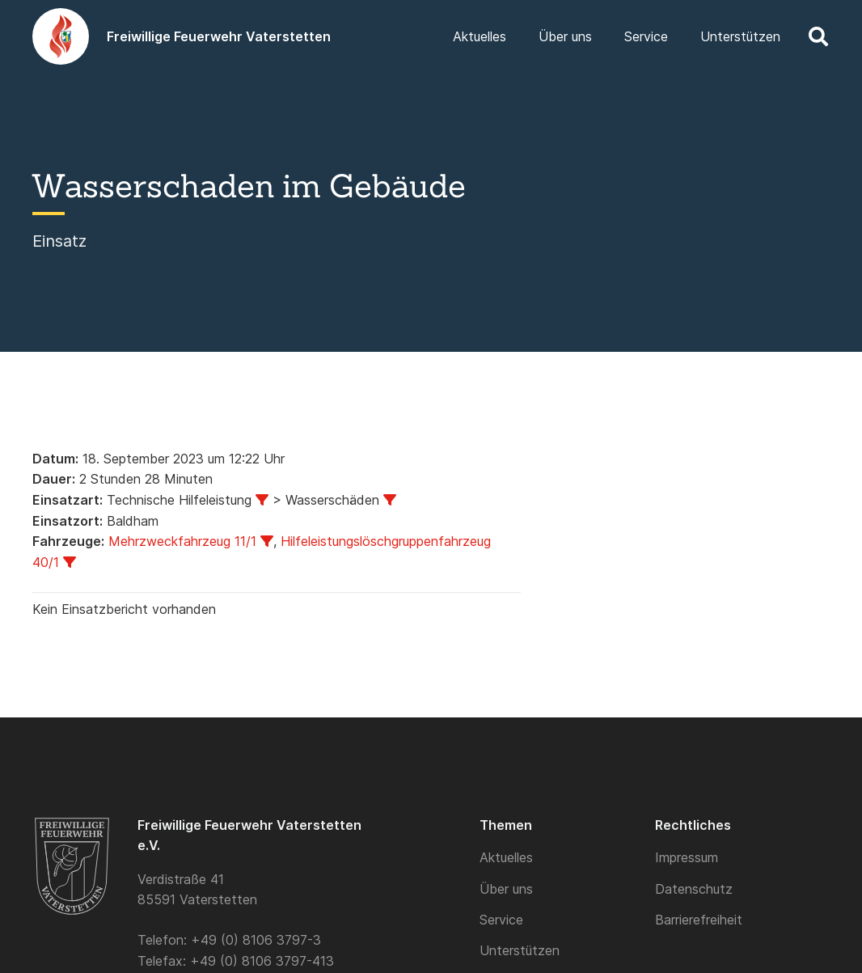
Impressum (686, 857)
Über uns (506, 889)
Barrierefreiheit (698, 920)
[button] (818, 36)
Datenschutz (694, 889)
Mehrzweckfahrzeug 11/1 (182, 541)
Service (501, 920)
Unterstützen (520, 950)
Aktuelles (506, 857)
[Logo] (60, 36)
